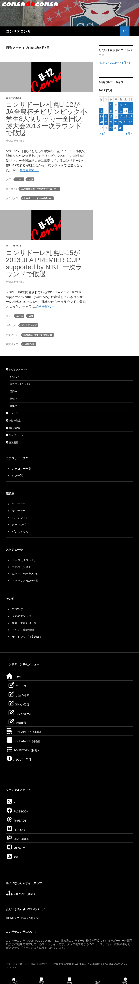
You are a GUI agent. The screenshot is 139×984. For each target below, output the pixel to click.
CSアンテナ (19, 609)
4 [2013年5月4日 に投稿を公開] (125, 105)
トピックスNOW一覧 (25, 580)
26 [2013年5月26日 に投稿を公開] (130, 122)
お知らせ (14, 376)
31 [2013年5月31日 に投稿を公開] (120, 127)
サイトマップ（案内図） (27, 636)
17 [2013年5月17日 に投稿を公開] (120, 116)
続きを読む (29, 170)
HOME (103, 62)
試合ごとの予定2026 (25, 573)
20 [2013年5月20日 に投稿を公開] (101, 122)
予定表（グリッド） (24, 560)
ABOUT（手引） (20, 759)
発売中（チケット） (20, 384)
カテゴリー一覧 (21, 468)
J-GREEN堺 (29, 344)
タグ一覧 (17, 475)
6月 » (129, 133)
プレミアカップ (28, 325)
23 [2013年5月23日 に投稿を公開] (115, 122)
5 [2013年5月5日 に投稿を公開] (130, 105)
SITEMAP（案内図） (22, 894)
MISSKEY (15, 848)
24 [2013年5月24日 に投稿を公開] (120, 122)
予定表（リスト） (23, 566)
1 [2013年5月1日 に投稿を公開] (111, 105)
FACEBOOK (17, 811)
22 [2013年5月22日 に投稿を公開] (111, 122)
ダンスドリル (20, 531)
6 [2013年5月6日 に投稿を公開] (101, 110)
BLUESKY (15, 829)
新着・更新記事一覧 (24, 623)
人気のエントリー (23, 616)
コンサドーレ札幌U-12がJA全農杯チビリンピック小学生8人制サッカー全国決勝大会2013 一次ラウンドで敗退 (46, 119)
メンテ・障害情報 (23, 629)
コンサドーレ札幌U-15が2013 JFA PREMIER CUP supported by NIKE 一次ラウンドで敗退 (44, 263)
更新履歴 (12, 442)
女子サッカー (20, 510)
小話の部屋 (13, 420)
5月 (124, 62)
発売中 (13, 391)
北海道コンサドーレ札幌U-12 (38, 198)
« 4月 (103, 133)
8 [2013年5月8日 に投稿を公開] (111, 110)
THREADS (16, 820)
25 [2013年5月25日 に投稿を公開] (125, 122)
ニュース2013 (13, 97)
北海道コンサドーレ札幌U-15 (38, 334)
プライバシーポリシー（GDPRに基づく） (28, 963)
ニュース (12, 413)
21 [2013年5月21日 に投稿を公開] (106, 122)
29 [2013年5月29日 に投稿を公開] (111, 127)
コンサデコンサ (18, 31)
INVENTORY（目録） (23, 750)
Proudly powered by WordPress (70, 963)
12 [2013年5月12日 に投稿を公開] (130, 110)
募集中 (13, 405)
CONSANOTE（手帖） (24, 741)
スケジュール (14, 435)
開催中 (13, 398)
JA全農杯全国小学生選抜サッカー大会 (40, 189)
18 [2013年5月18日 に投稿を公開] (125, 116)
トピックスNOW (16, 369)
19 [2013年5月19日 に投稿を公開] (130, 116)
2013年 (114, 62)
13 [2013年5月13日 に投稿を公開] (101, 116)
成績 (30, 179)
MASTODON (17, 838)
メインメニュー (134, 31)
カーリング (19, 524)
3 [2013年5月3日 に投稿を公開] (121, 105)
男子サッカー (20, 504)
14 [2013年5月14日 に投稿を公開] (106, 116)
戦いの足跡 (13, 427)
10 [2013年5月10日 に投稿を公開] (120, 110)
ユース (19, 179)
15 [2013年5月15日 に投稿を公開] (111, 116)
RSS (12, 857)
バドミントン (20, 517)
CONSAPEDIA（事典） (24, 732)
